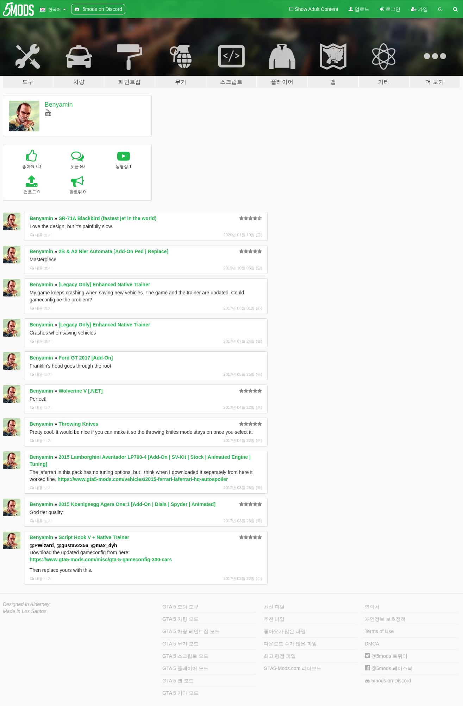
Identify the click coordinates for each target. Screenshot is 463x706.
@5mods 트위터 (386, 656)
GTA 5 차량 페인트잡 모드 (190, 631)
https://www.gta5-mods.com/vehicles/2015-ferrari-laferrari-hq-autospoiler (142, 479)
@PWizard (42, 545)
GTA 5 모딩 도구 (180, 607)
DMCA (372, 643)
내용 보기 (41, 235)
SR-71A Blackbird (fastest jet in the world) (108, 218)
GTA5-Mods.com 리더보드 (293, 668)
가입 (419, 9)
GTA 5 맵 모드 (177, 680)
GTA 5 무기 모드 (180, 643)
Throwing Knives (79, 424)
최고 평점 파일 (280, 656)
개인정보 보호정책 (385, 619)
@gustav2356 (72, 545)
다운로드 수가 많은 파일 (290, 643)
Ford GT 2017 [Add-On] (86, 358)
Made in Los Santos (24, 611)
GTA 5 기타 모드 (180, 693)
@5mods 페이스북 (388, 668)
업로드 (359, 9)
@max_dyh (104, 545)
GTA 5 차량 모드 (180, 619)
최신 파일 (274, 607)
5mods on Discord (388, 681)
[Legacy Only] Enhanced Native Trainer (104, 284)
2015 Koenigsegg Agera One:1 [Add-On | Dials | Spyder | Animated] (137, 504)
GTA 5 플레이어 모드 (185, 668)
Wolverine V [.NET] (81, 391)
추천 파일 (274, 619)
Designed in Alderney (26, 604)
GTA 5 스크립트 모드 (185, 656)
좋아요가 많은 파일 (285, 631)
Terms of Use (379, 631)
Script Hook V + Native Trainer (94, 537)
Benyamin (59, 104)
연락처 (372, 607)
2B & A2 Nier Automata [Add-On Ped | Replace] (114, 251)
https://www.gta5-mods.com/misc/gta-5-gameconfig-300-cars (101, 559)
